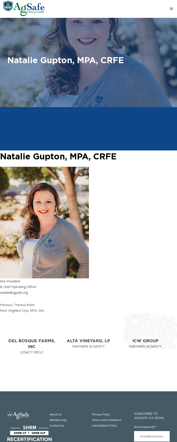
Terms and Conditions (106, 420)
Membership (58, 420)
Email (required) (145, 427)
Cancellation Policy (104, 425)
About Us (56, 414)
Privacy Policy (101, 414)
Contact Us (57, 425)
